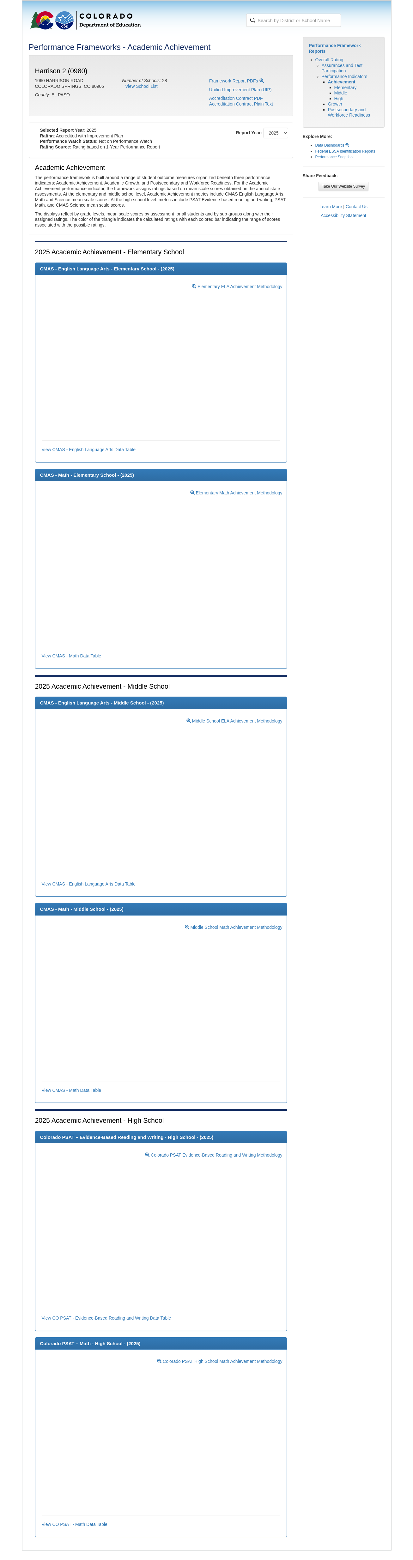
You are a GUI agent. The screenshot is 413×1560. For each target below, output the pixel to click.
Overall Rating (329, 59)
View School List (141, 86)
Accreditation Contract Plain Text (241, 103)
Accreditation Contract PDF (236, 98)
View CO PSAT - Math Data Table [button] (74, 1524)
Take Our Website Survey (343, 186)
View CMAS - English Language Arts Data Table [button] (89, 449)
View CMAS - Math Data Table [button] (71, 655)
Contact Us (356, 206)
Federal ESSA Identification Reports (345, 151)
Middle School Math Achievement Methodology (233, 927)
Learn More (330, 206)
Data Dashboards (332, 145)
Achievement (341, 81)
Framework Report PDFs (236, 80)
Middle (340, 92)
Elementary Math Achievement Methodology (236, 492)
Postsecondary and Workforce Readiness (349, 112)
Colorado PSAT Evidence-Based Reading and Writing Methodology (213, 1155)
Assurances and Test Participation (342, 68)
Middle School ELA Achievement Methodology (234, 720)
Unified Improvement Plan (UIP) (240, 89)
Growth (335, 103)
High (338, 98)
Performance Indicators (344, 76)
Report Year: (249, 132)
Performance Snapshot (334, 157)
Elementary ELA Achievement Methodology (237, 286)
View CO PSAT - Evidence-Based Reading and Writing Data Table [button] (106, 1318)
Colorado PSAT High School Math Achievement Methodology (219, 1361)
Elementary (345, 87)
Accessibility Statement (343, 215)
